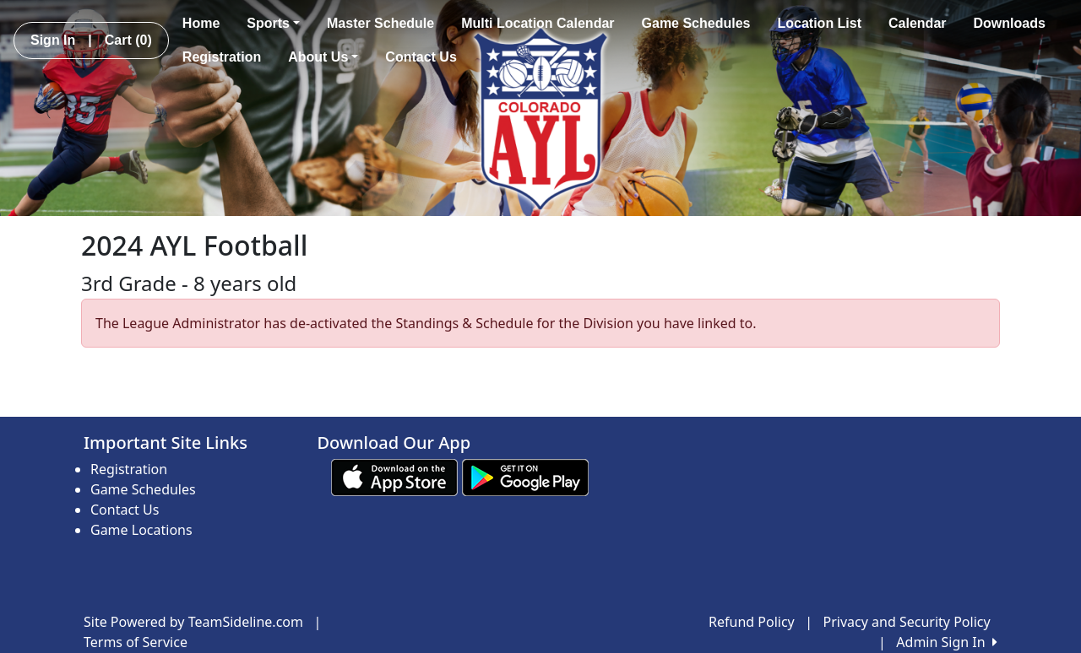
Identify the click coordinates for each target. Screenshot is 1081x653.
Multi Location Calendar (537, 23)
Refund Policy (752, 622)
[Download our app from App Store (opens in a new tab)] (394, 476)
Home (201, 23)
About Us (323, 57)
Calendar (917, 23)
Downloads (1010, 23)
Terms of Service (135, 642)
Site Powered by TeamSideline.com (193, 622)
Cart (128, 40)
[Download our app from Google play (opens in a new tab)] (525, 476)
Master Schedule (380, 23)
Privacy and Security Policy (907, 622)
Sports (273, 23)
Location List (819, 23)
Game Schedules (696, 23)
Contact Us (420, 57)
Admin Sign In (946, 642)
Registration (221, 57)
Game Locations (141, 530)
